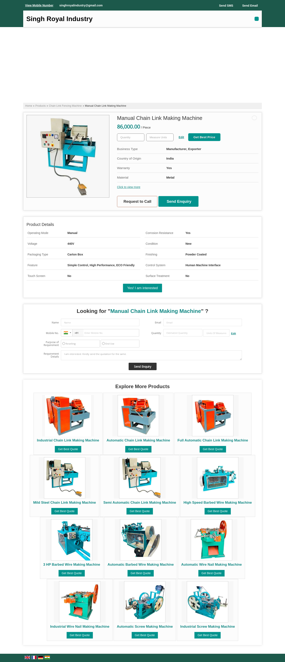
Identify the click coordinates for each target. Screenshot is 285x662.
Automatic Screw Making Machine (145, 627)
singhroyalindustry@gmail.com (81, 5)
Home (28, 105)
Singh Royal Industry (59, 19)
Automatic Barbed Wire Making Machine (140, 565)
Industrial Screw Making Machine (207, 627)
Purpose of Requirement (51, 344)
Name (55, 322)
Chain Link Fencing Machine (65, 105)
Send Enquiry (179, 201)
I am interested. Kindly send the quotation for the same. (151, 355)
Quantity (156, 333)
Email (158, 322)
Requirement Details (51, 355)
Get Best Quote (68, 449)
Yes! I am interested (142, 288)
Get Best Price (204, 137)
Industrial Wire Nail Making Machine (79, 627)
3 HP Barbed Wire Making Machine (71, 565)
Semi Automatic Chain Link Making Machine (139, 503)
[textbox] (160, 137)
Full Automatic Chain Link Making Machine (213, 440)
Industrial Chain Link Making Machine (68, 440)
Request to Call (137, 201)
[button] (39, 5)
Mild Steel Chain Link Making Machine (64, 503)
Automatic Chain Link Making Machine (138, 440)
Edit (181, 137)
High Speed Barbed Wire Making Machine (218, 503)
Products (40, 105)
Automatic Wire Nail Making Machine (211, 565)
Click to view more (128, 187)
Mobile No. (52, 333)
